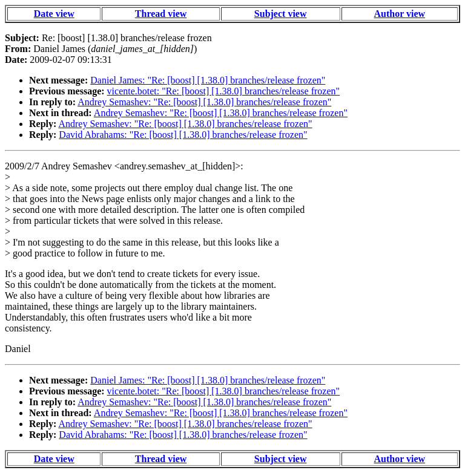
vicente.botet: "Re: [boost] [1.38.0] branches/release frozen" (223, 91)
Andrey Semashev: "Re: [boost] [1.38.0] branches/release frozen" (204, 102)
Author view (400, 13)
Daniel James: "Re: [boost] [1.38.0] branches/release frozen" (207, 80)
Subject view (280, 13)
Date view (54, 13)
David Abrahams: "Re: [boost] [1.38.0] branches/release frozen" (183, 134)
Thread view (160, 13)
